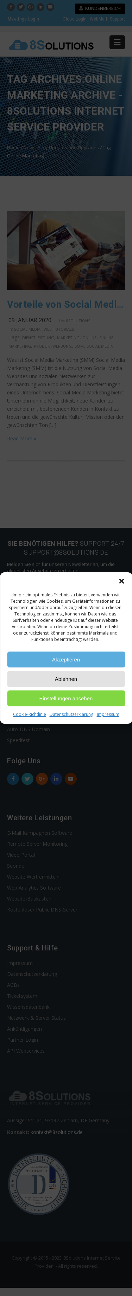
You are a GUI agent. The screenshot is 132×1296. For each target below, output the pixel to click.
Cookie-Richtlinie (29, 714)
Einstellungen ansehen (66, 698)
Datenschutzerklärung (71, 714)
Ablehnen (66, 679)
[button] (121, 581)
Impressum (108, 714)
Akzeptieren (66, 659)
